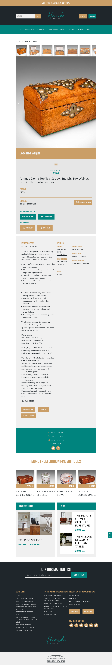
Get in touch (74, 611)
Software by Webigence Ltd (56, 662)
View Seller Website (28, 416)
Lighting (71, 29)
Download (27, 228)
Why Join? (73, 598)
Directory (22, 544)
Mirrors (81, 29)
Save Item (45, 228)
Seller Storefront (28, 409)
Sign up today (79, 575)
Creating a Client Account (27, 604)
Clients (92, 16)
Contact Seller (27, 216)
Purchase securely (83, 202)
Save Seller (46, 216)
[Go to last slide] (20, 102)
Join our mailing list (24, 601)
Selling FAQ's (74, 604)
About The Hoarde (23, 625)
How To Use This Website (53, 596)
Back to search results (27, 41)
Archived (90, 29)
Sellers (82, 16)
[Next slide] (92, 102)
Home (18, 596)
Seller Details (43, 409)
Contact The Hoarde (24, 612)
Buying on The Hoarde (25, 628)
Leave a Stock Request (25, 598)
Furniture (40, 29)
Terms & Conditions (24, 630)
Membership (74, 596)
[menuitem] (21, 50)
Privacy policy (56, 655)
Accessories (29, 29)
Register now (88, 611)
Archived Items (50, 614)
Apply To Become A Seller (79, 601)
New (19, 29)
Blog (18, 615)
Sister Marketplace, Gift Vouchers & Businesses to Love (26, 620)
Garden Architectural (56, 29)
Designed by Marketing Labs (56, 660)
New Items (48, 611)
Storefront (34, 544)
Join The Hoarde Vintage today (56, 3)
